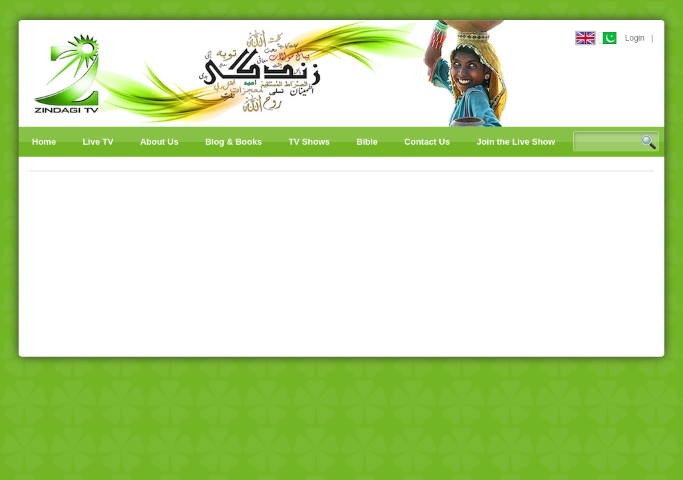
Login (634, 38)
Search (648, 142)
